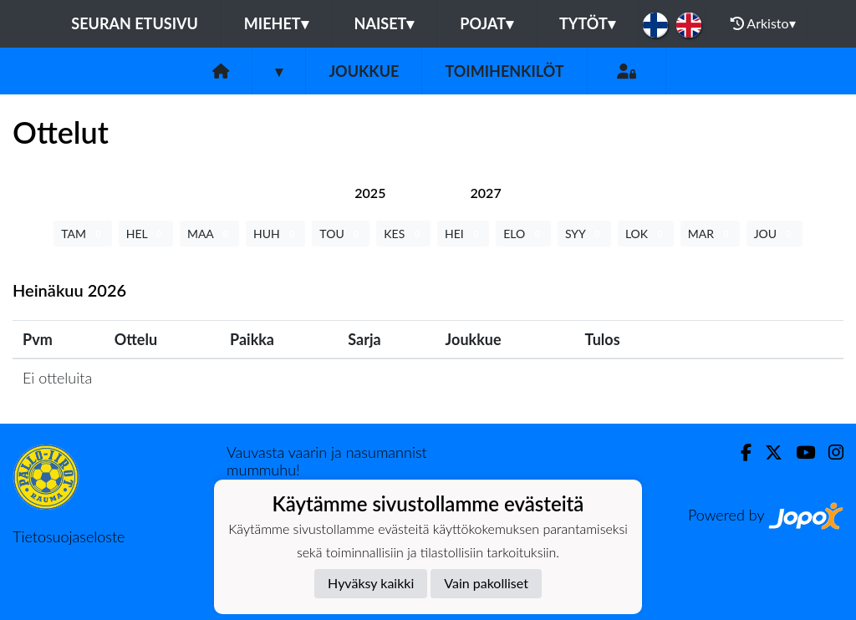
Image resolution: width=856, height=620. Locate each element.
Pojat (486, 23)
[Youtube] (798, 452)
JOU (774, 233)
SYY (584, 233)
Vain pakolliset (486, 583)
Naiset (384, 23)
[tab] (370, 192)
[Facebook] (739, 452)
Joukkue (364, 71)
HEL (146, 233)
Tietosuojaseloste (69, 536)
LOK (645, 233)
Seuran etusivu (134, 23)
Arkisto (763, 23)
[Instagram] (829, 452)
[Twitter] (767, 452)
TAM (82, 233)
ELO (523, 233)
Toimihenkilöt (504, 71)
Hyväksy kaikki (371, 583)
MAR (710, 233)
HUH (275, 233)
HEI (463, 233)
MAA (209, 233)
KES (403, 233)
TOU (340, 233)
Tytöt (587, 23)
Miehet (276, 23)
